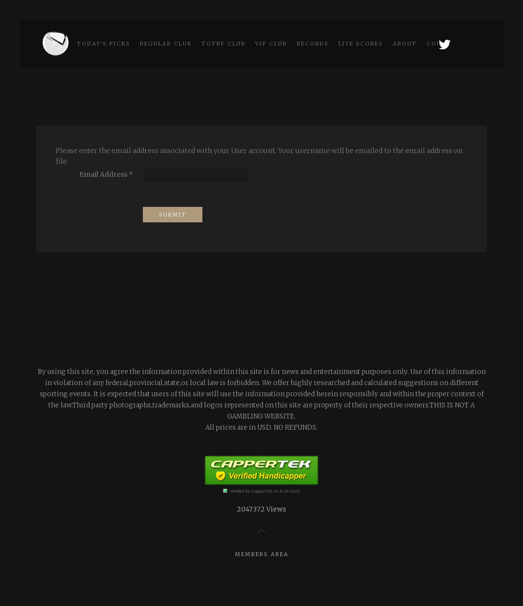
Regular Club (166, 43)
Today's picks (103, 43)
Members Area (262, 554)
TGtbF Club (223, 43)
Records (313, 43)
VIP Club (271, 43)
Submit (172, 214)
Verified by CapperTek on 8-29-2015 (264, 491)
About (405, 43)
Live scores (360, 43)
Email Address (106, 174)
